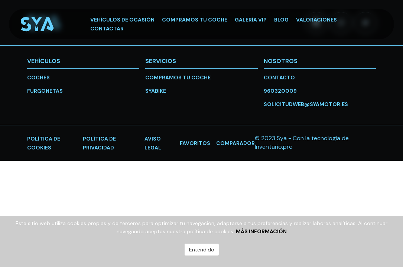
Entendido (201, 249)
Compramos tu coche (178, 77)
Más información (261, 231)
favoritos (195, 143)
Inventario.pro (274, 147)
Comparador (235, 143)
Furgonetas (45, 91)
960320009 (280, 91)
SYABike (155, 91)
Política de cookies (43, 143)
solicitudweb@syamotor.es (306, 104)
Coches (38, 77)
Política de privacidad (99, 143)
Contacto (279, 77)
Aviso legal (152, 143)
